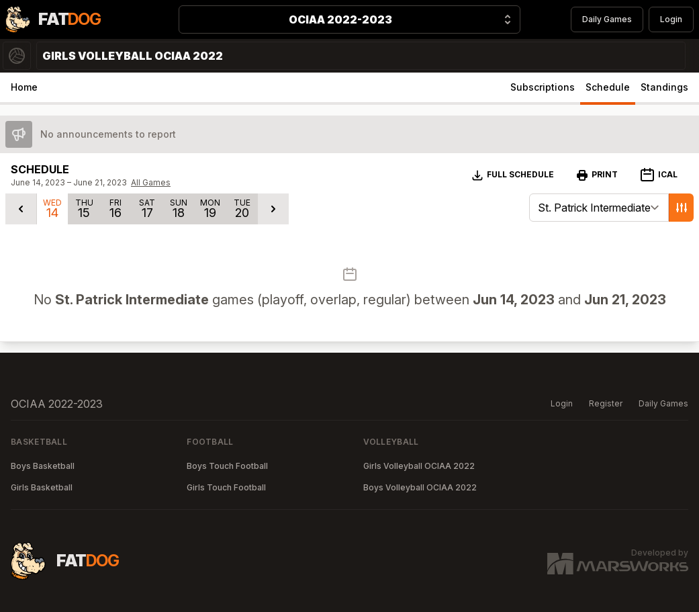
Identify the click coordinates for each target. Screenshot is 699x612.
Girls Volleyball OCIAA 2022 (419, 466)
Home (24, 87)
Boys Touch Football (227, 466)
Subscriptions (542, 87)
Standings (664, 87)
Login (671, 19)
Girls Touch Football (226, 487)
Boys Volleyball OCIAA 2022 (420, 487)
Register (605, 403)
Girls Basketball (42, 487)
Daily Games (607, 19)
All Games (151, 182)
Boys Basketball (43, 466)
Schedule (608, 87)
